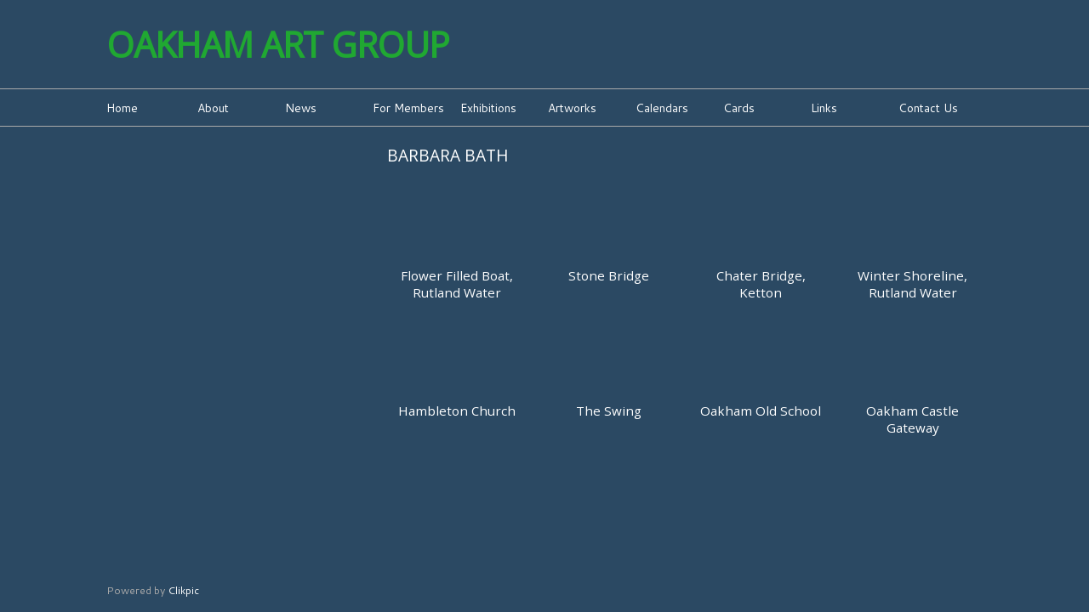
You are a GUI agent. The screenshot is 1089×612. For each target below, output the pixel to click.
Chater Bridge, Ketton (761, 284)
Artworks (572, 107)
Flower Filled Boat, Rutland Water (457, 284)
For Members (408, 107)
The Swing (608, 410)
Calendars (662, 107)
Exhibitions (488, 107)
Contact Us (928, 107)
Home (122, 107)
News (300, 107)
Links (824, 107)
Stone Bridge (608, 275)
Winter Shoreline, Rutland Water (912, 284)
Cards (739, 107)
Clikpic (183, 590)
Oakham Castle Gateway (912, 419)
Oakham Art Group (277, 44)
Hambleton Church (457, 410)
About (213, 107)
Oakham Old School (760, 410)
